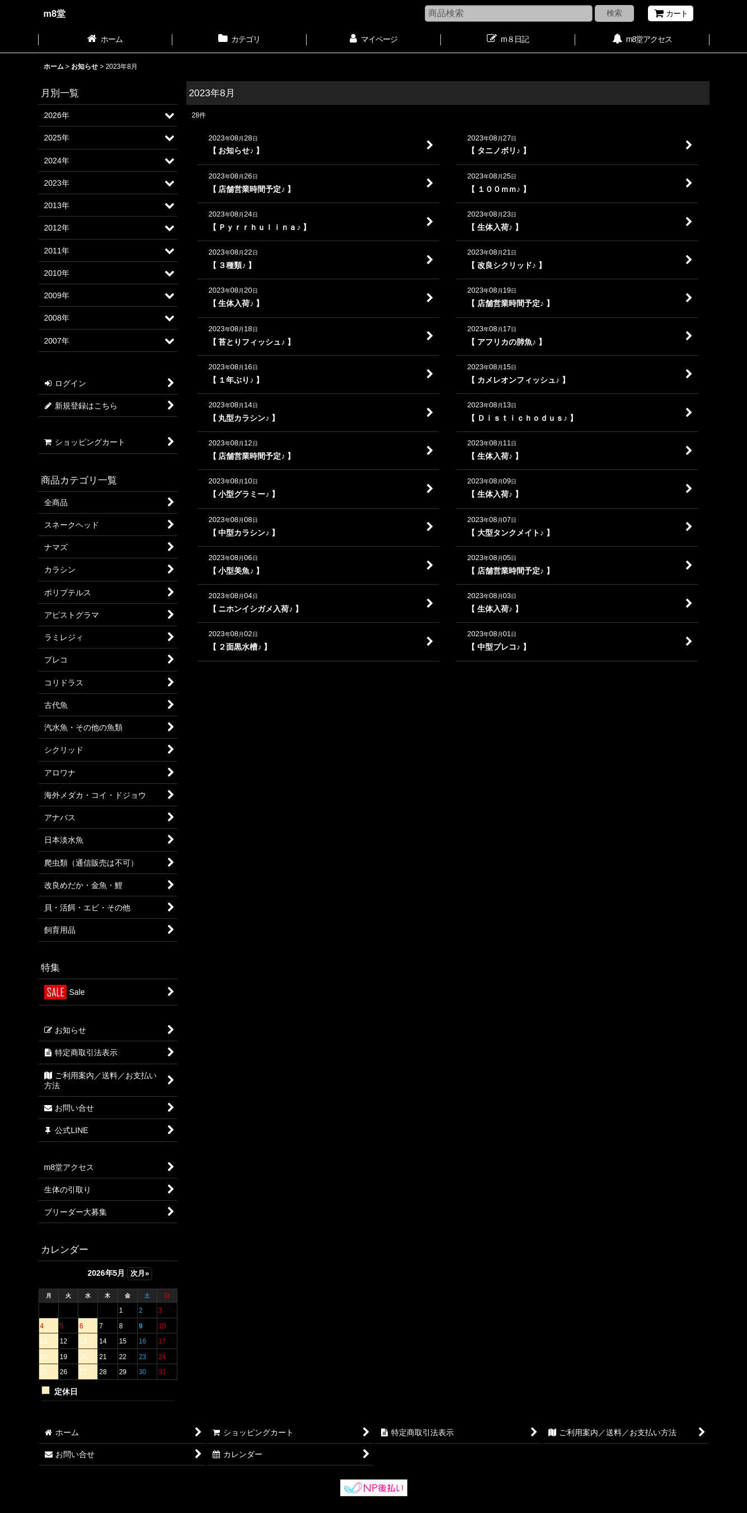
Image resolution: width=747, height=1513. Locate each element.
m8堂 (55, 13)
